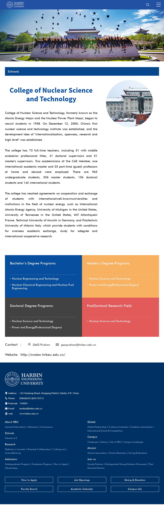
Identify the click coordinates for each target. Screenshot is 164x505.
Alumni (91, 448)
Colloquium (60, 449)
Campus (92, 437)
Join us (91, 459)
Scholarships (11, 468)
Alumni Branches (118, 453)
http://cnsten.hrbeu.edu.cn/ (42, 355)
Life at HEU (116, 442)
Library (104, 442)
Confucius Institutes (119, 427)
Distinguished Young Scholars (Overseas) (127, 464)
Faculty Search (29, 489)
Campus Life (134, 489)
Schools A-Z (11, 438)
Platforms (10, 449)
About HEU (11, 422)
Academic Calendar (81, 489)
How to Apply (62, 464)
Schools (9, 433)
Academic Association (142, 427)
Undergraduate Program (17, 464)
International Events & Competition (105, 431)
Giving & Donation (139, 453)
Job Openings (82, 480)
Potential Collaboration (39, 449)
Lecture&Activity (13, 453)
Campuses (92, 442)
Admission (11, 459)
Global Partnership (97, 427)
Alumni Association (97, 453)
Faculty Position (95, 464)
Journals (21, 449)
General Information (15, 427)
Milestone (33, 427)
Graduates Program (42, 464)
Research (10, 444)
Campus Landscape (134, 442)
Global (91, 422)
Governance (47, 427)
